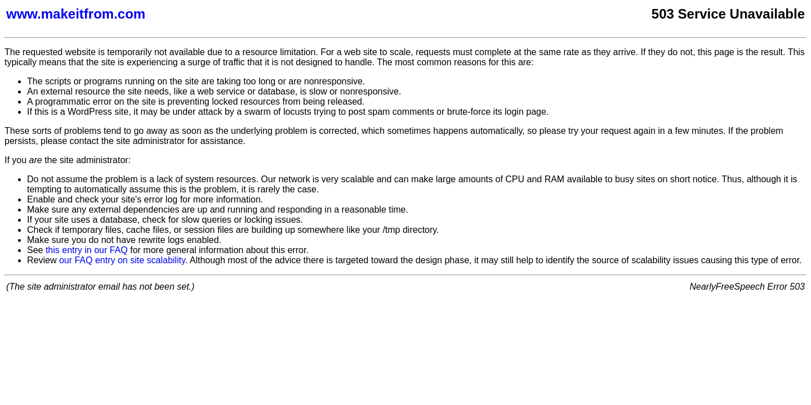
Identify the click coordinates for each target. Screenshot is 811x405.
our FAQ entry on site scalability (122, 260)
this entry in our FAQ (87, 250)
